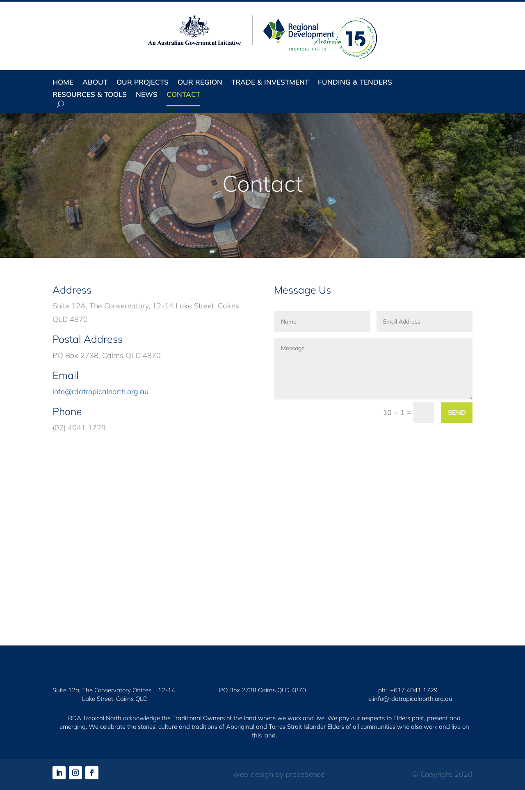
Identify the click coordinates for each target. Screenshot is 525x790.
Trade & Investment (270, 82)
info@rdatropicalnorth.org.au (100, 391)
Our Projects (142, 82)
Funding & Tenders (355, 82)
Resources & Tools (89, 95)
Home (62, 82)
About (94, 82)
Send (457, 412)
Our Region (200, 82)
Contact (183, 95)
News (147, 95)
